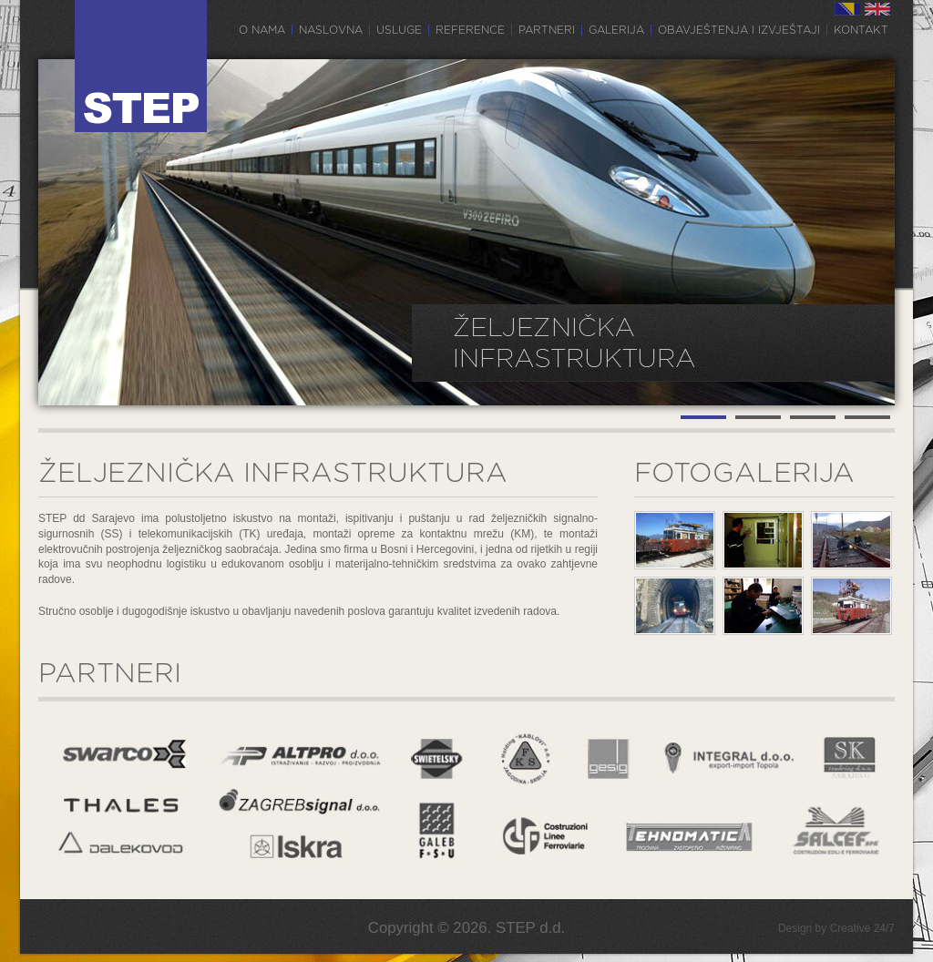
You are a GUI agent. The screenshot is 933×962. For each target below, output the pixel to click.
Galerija (616, 30)
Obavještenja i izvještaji (739, 30)
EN (877, 9)
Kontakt (861, 30)
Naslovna (331, 30)
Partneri (546, 30)
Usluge (399, 30)
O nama (262, 30)
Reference (470, 30)
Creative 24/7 (862, 928)
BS (847, 9)
